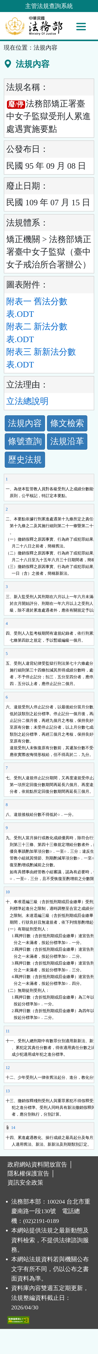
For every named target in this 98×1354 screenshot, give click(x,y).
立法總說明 (27, 401)
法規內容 (25, 423)
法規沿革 (67, 441)
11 (7, 1031)
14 (13, 1127)
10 (8, 892)
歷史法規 (25, 459)
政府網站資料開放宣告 (37, 1164)
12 (8, 1068)
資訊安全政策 (25, 1182)
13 (8, 1091)
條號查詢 (25, 441)
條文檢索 (67, 423)
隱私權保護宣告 (28, 1173)
